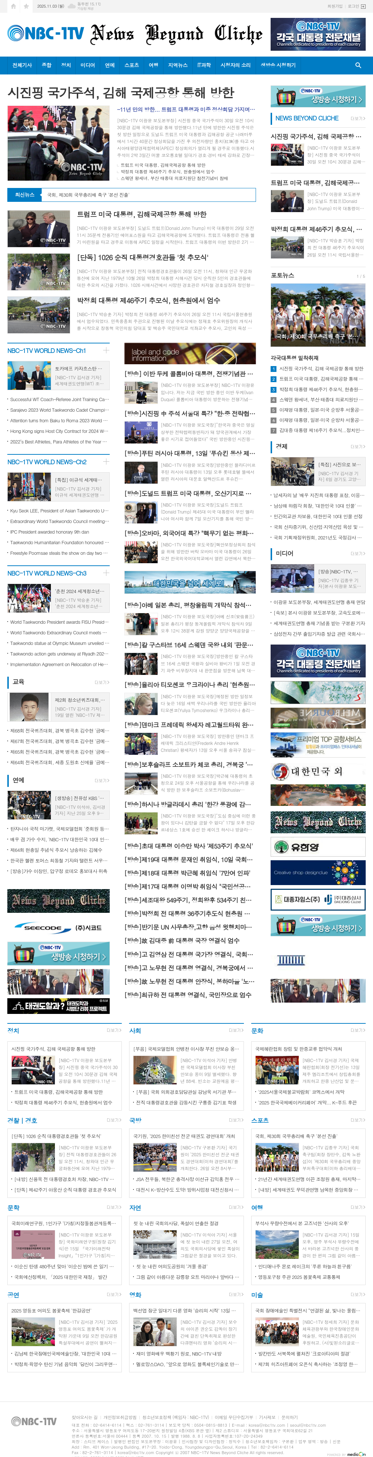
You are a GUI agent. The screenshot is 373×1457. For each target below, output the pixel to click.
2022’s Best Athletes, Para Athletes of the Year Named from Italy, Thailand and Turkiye (60, 441)
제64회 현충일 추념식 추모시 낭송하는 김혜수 (56, 849)
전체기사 (22, 65)
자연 (135, 1207)
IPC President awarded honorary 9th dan (49, 531)
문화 (257, 1030)
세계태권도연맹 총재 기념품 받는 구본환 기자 (319, 623)
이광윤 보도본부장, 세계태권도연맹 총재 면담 (319, 602)
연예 (109, 65)
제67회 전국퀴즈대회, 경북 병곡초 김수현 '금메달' (60, 741)
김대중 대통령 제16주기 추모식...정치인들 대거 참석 (322, 430)
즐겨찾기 (26, 6)
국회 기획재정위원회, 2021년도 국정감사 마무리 (320, 537)
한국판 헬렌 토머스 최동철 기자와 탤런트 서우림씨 (60, 860)
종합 (46, 65)
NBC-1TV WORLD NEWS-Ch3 (46, 573)
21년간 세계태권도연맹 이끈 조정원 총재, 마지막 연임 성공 (310, 1179)
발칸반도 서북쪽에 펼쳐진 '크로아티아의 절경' (304, 1353)
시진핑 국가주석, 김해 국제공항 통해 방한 (321, 368)
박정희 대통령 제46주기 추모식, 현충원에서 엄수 (168, 171)
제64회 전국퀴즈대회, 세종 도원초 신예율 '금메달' (60, 762)
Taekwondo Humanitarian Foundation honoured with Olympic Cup (60, 542)
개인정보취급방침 (119, 1417)
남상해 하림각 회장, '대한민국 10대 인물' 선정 (320, 505)
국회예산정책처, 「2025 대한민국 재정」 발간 (60, 1276)
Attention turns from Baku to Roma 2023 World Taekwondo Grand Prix (60, 420)
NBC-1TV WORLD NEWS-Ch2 (46, 461)
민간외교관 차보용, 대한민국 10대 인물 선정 (318, 516)
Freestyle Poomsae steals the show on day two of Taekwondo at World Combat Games (60, 552)
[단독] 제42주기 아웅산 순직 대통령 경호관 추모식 (65, 1189)
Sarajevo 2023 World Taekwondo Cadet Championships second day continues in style (60, 409)
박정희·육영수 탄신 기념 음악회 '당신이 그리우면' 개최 (66, 1364)
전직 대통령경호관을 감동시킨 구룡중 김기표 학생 (186, 1102)
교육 (18, 681)
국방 (135, 1120)
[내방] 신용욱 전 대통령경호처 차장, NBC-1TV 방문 (66, 1179)
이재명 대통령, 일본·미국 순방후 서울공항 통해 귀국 (322, 410)
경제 (281, 446)
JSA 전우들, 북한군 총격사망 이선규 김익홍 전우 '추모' (188, 1179)
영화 (135, 1295)
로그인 (353, 6)
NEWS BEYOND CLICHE (306, 118)
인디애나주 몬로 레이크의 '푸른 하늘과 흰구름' (305, 1266)
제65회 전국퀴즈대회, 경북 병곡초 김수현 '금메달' (60, 751)
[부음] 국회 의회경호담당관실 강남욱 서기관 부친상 (188, 1091)
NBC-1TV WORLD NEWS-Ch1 (46, 350)
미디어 (87, 65)
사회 (135, 1030)
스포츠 (131, 65)
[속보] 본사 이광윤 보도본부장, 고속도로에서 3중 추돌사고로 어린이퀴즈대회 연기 (320, 612)
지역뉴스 (178, 65)
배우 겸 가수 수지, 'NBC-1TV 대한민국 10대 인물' (60, 839)
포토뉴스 (282, 275)
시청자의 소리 (236, 65)
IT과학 (204, 65)
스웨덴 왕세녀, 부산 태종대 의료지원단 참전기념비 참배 (174, 178)
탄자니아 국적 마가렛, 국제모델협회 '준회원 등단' (60, 828)
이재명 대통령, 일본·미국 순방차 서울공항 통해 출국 (322, 420)
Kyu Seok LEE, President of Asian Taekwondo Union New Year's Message (60, 510)
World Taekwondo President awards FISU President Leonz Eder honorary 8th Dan (60, 621)
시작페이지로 (13, 6)
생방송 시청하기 (278, 65)
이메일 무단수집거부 (234, 1417)
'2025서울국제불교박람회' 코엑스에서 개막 (301, 1091)
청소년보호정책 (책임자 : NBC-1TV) (175, 1417)
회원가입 (335, 6)
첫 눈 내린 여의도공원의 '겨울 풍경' (171, 1266)
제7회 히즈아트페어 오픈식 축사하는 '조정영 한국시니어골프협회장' (310, 1364)
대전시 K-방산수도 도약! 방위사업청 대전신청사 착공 (188, 1189)
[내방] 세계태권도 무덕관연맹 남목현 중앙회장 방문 (310, 1189)
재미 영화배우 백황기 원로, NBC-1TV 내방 (178, 1353)
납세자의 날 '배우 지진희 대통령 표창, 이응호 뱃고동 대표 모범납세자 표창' (320, 495)
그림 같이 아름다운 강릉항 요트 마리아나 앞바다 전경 (188, 1276)
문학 (13, 1207)
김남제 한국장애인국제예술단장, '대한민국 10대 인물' (66, 1353)
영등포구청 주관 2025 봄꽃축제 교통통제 (299, 1276)
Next (356, 314)
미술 (257, 1295)
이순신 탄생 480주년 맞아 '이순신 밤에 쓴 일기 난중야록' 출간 (66, 1266)
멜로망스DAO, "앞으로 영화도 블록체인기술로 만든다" (188, 1364)
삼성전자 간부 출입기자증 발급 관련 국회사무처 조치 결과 (320, 633)
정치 (66, 65)
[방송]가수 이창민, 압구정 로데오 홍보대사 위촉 (59, 871)
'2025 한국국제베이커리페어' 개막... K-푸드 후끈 (307, 1102)
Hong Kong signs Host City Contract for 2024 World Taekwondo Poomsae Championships (60, 430)
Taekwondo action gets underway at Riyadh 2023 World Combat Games (60, 653)
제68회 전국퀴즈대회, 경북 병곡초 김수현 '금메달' (60, 730)
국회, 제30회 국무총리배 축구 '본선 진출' (88, 195)
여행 (153, 65)
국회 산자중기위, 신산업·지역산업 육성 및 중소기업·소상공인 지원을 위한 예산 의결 (320, 526)
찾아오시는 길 (85, 1417)
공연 (13, 1295)
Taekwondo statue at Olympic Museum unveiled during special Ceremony (60, 642)
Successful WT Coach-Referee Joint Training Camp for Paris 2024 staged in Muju (60, 399)
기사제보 (267, 1417)
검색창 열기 (358, 65)
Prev (280, 314)
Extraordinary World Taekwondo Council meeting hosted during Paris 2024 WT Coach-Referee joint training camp (60, 521)
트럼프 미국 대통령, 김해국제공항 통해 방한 (163, 165)
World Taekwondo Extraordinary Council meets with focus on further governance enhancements (60, 632)
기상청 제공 (85, 8)
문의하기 (289, 1417)
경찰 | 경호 (22, 1120)
